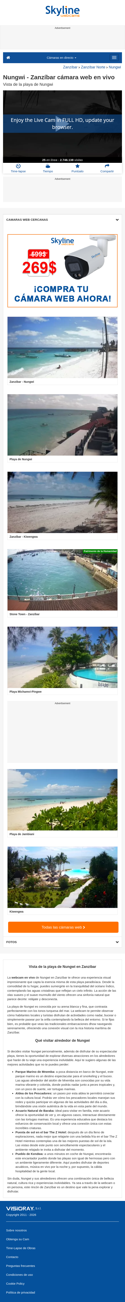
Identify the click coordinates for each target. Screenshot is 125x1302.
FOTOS (62, 942)
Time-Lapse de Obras (21, 1248)
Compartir (107, 168)
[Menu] (114, 57)
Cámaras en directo (61, 57)
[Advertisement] (62, 40)
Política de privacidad (20, 1292)
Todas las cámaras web (63, 927)
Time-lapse (18, 168)
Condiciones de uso (19, 1274)
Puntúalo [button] (77, 168)
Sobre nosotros (16, 1230)
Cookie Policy (15, 1283)
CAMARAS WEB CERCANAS (62, 220)
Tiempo (48, 168)
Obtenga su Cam (17, 1239)
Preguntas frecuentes (20, 1265)
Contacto (12, 1257)
